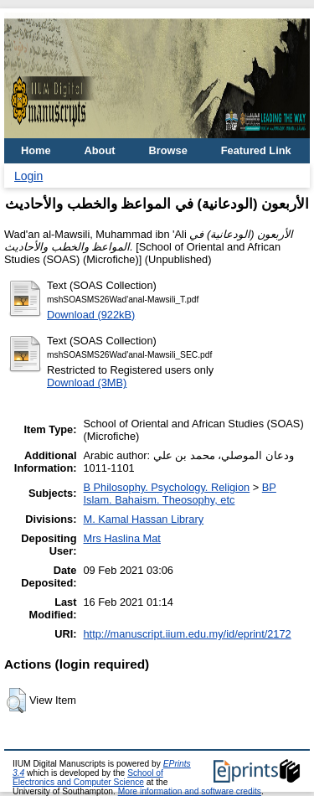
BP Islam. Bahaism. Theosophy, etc (179, 493)
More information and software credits (189, 791)
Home (36, 150)
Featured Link (256, 150)
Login (28, 176)
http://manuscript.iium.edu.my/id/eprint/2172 (187, 634)
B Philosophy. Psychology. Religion (166, 487)
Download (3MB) (86, 382)
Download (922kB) (91, 314)
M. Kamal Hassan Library (143, 519)
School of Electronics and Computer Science (88, 777)
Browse (168, 150)
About (100, 150)
